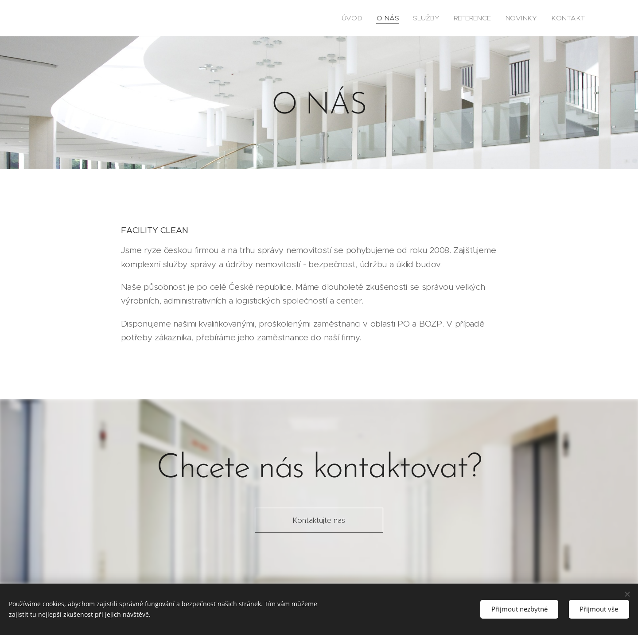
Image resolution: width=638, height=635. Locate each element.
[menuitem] (376, 18)
